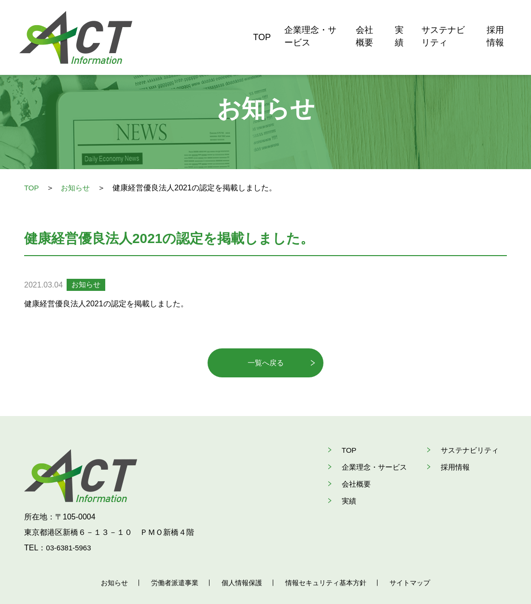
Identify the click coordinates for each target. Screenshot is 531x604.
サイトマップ (417, 557)
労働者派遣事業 (170, 557)
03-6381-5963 (70, 522)
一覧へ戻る (265, 363)
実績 (372, 24)
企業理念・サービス (263, 24)
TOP (201, 24)
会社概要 (332, 24)
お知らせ (77, 188)
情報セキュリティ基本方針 (328, 557)
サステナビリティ (429, 24)
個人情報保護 (240, 557)
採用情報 (494, 24)
